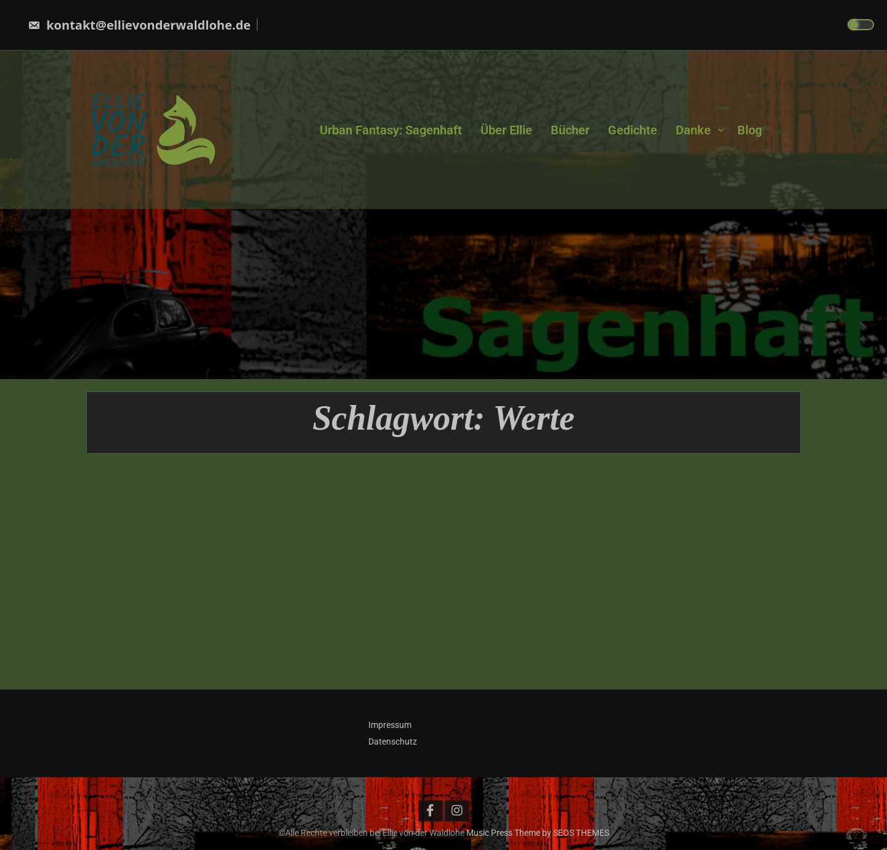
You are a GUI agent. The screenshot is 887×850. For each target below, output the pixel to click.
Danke (693, 129)
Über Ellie (506, 129)
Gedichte (632, 129)
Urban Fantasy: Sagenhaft (391, 129)
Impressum (389, 725)
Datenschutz (392, 741)
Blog (749, 129)
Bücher (570, 129)
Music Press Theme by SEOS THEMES (537, 833)
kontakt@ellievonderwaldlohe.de (139, 25)
